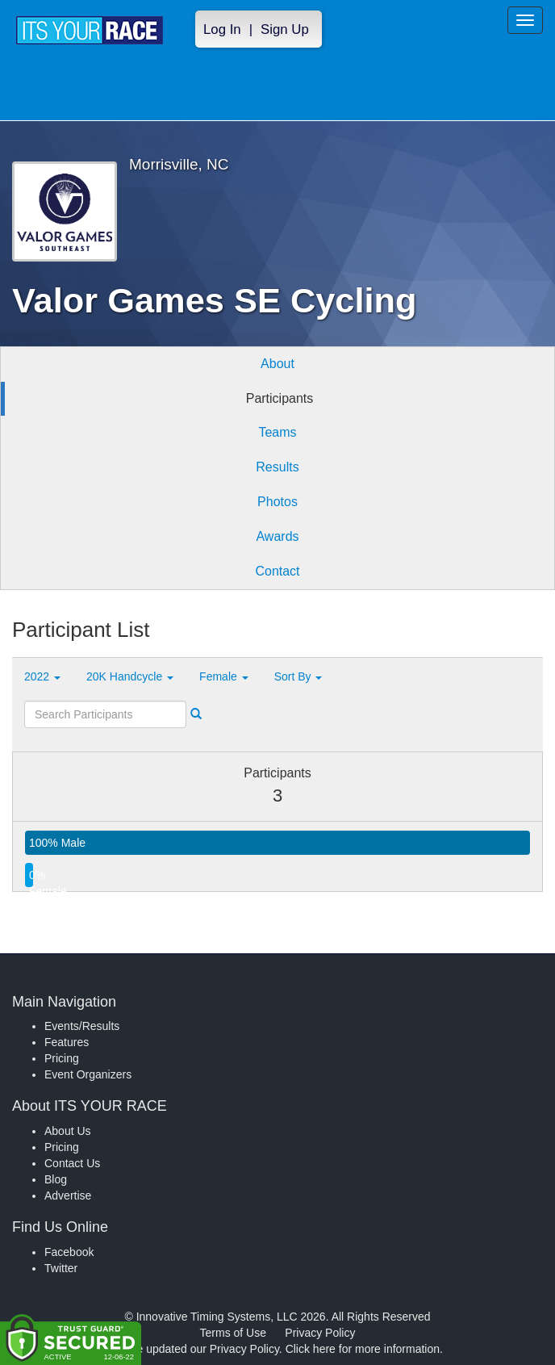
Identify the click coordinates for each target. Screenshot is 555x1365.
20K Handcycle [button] (129, 676)
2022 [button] (42, 676)
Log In (222, 29)
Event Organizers (87, 1074)
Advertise (67, 1195)
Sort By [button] (298, 676)
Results (277, 467)
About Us (67, 1130)
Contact (277, 571)
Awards (277, 536)
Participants (280, 398)
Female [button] (223, 676)
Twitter (60, 1268)
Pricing (61, 1058)
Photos (277, 502)
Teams (277, 432)
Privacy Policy (320, 1332)
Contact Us (72, 1163)
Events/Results (81, 1026)
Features (66, 1042)
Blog (55, 1179)
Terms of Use (233, 1332)
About (277, 364)
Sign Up (285, 29)
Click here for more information (363, 1348)
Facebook (69, 1252)
